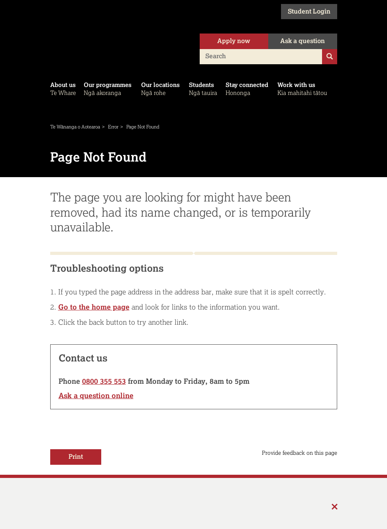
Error (113, 127)
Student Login (309, 12)
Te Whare (64, 88)
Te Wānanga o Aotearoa (75, 127)
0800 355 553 (104, 381)
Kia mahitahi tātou (304, 88)
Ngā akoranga (109, 88)
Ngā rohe (162, 88)
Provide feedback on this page (299, 453)
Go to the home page (94, 307)
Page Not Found (142, 127)
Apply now (233, 41)
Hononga (248, 88)
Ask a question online (96, 396)
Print (76, 457)
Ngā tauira (204, 88)
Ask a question (302, 41)
